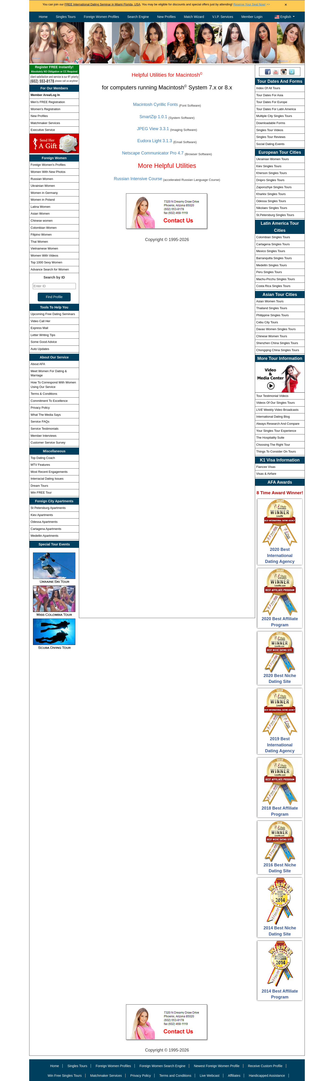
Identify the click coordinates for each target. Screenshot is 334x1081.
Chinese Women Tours (271, 336)
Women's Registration (46, 109)
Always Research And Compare (278, 423)
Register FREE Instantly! (54, 69)
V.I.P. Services (222, 17)
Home (43, 17)
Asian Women (40, 213)
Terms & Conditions (44, 393)
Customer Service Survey (48, 442)
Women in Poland (43, 199)
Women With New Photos (48, 172)
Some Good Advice (44, 342)
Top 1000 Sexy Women (46, 262)
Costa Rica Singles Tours (273, 286)
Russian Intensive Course (138, 178)
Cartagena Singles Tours (273, 244)
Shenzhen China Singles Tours (277, 343)
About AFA (38, 364)
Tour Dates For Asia (269, 95)
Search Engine (138, 17)
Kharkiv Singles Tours (271, 194)
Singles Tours (66, 17)
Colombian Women (44, 227)
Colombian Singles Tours (273, 237)
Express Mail (39, 328)
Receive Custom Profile (265, 1066)
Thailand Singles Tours (271, 308)
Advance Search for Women (50, 269)
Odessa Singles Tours (271, 201)
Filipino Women (41, 234)
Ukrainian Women (43, 185)
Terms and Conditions (175, 1075)
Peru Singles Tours (269, 272)
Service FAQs (40, 421)
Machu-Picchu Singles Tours (275, 279)
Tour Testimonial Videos (272, 396)
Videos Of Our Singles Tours (275, 402)
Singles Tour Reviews (270, 137)
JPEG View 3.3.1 (153, 128)
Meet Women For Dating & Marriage (49, 373)
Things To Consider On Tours (276, 451)
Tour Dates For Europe (271, 102)
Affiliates (234, 1075)
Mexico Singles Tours (270, 251)
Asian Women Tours (270, 301)
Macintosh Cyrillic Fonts (155, 104)
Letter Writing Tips (43, 335)
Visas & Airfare (266, 473)
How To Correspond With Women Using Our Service (53, 385)
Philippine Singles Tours (272, 315)
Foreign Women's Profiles (48, 164)
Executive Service (43, 130)
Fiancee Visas (265, 467)
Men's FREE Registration (48, 102)
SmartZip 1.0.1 (153, 116)
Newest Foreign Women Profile (216, 1066)
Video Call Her (40, 321)
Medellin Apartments (44, 535)
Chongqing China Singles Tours (277, 350)
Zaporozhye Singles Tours (274, 187)
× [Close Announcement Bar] (286, 5)
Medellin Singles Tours (271, 265)
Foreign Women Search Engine (162, 1066)
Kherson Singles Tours (271, 173)
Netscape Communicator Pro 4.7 (152, 153)
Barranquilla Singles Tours (274, 258)
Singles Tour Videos (269, 130)
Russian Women (42, 179)
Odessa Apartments (44, 522)
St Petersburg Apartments (48, 508)
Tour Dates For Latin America (276, 109)
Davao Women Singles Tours (276, 329)
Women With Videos (44, 255)
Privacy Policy (40, 407)
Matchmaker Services (45, 123)
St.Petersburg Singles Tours (275, 215)
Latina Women (40, 206)
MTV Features (40, 464)
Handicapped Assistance (267, 1075)
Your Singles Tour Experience (276, 430)
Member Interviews (44, 435)
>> (251, 4)
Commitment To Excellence (49, 401)
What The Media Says (46, 414)
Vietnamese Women (44, 248)
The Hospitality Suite (270, 437)
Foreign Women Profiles (101, 17)
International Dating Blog (273, 416)
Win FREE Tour (41, 492)
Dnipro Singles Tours (270, 180)
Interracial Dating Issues (47, 478)
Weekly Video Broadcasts (277, 410)
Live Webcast (210, 1075)
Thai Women (39, 241)
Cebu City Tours (267, 322)
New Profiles (166, 17)
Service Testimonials (44, 428)
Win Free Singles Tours (64, 1075)
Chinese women (42, 220)
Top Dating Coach (43, 458)
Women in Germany (44, 193)
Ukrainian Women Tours (272, 159)
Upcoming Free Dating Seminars (53, 314)
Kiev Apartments (42, 515)
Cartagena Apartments (46, 529)
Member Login (252, 17)
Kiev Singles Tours (268, 166)
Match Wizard (194, 17)
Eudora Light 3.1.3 (154, 140)
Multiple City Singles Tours (274, 116)
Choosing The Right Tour (273, 444)
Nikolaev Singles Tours (271, 208)
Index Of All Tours (268, 88)
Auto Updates (40, 349)
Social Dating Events (270, 144)
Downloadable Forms (270, 123)
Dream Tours (39, 485)
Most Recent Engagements (49, 472)
